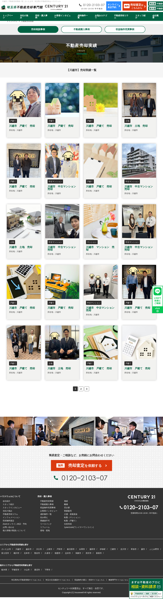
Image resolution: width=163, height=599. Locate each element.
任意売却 (68, 524)
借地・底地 (45, 530)
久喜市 (47, 553)
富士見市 (5, 553)
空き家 (67, 507)
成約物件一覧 (83, 16)
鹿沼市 (37, 570)
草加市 (134, 549)
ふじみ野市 (154, 549)
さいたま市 (6, 549)
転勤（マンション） (72, 517)
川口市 (39, 549)
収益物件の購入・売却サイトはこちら (89, 580)
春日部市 (71, 549)
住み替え (44, 517)
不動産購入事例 (81, 29)
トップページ (8, 16)
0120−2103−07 (84, 477)
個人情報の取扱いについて (14, 530)
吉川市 (123, 549)
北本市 (27, 553)
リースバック (46, 524)
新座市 (99, 553)
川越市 (18, 549)
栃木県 (4, 570)
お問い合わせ (8, 527)
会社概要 (155, 16)
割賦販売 (68, 511)
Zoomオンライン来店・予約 (15, 524)
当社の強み (24, 16)
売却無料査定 (8, 521)
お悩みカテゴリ (101, 16)
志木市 (68, 553)
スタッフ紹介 (140, 16)
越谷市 (29, 549)
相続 (66, 501)
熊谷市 (37, 553)
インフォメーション (11, 517)
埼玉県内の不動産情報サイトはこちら (26, 580)
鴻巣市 (78, 553)
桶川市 (16, 553)
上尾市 (49, 549)
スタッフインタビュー (12, 507)
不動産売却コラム (121, 16)
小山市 (27, 570)
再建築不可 (45, 521)
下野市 (47, 570)
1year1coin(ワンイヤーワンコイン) (79, 527)
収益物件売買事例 (125, 29)
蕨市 (143, 549)
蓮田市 (92, 549)
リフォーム (45, 527)
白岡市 (82, 549)
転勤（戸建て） (70, 521)
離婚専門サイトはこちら (118, 580)
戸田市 (59, 549)
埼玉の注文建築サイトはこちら (58, 580)
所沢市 (88, 553)
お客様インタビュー (62, 16)
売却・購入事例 (41, 16)
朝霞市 (57, 553)
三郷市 (113, 549)
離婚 (66, 504)
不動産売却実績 (47, 501)
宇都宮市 (15, 570)
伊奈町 (103, 549)
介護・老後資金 (70, 514)
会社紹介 (6, 501)
